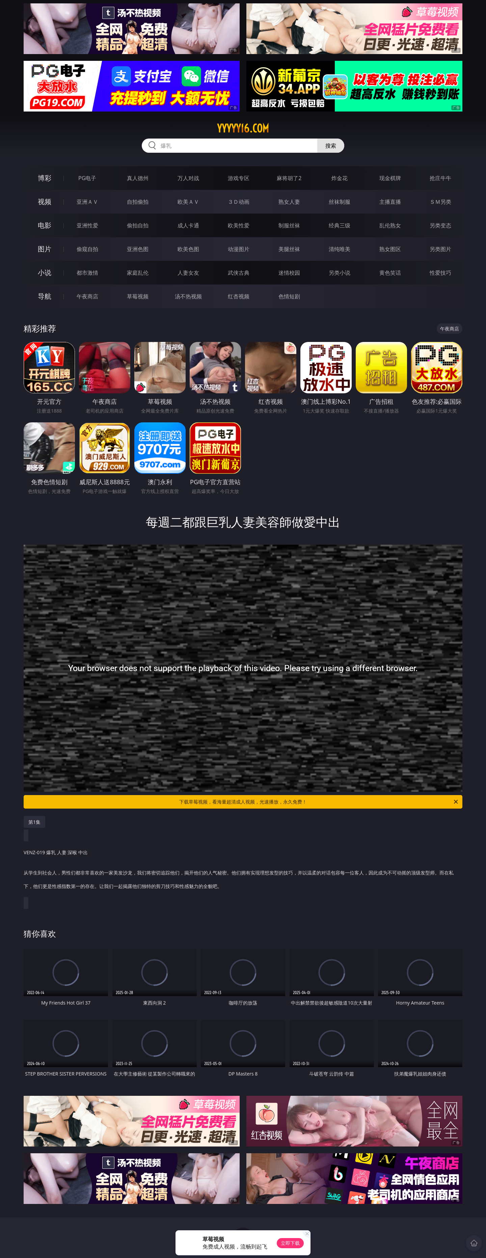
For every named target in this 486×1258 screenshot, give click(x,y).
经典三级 (339, 225)
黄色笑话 (390, 272)
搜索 (330, 145)
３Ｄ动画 (238, 201)
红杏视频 (238, 296)
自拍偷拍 (137, 201)
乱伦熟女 (390, 225)
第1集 (34, 822)
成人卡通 (188, 225)
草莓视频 (137, 296)
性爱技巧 (440, 272)
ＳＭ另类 (440, 201)
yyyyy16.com (243, 128)
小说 (44, 272)
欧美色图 (188, 249)
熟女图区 (390, 249)
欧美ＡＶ (188, 201)
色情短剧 (289, 296)
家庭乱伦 (137, 272)
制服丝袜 (289, 225)
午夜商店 (87, 296)
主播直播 (390, 201)
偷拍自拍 (137, 225)
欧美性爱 (238, 225)
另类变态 (440, 225)
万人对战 (188, 178)
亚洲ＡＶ (87, 201)
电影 (44, 225)
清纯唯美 (339, 249)
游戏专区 (238, 178)
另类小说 (339, 272)
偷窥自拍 (87, 249)
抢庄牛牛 (440, 178)
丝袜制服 (339, 201)
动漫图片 (238, 249)
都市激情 (87, 272)
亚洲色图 (137, 249)
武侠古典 (238, 272)
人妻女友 (188, 272)
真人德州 (137, 178)
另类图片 (440, 249)
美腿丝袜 (289, 249)
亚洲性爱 (87, 225)
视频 (44, 201)
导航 (44, 296)
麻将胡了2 (289, 178)
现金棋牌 (390, 178)
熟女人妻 (289, 201)
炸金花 (339, 178)
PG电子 (87, 178)
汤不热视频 (188, 296)
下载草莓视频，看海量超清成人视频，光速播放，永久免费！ (319, 802)
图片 (44, 248)
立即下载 (290, 1243)
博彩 (44, 177)
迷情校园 (289, 272)
